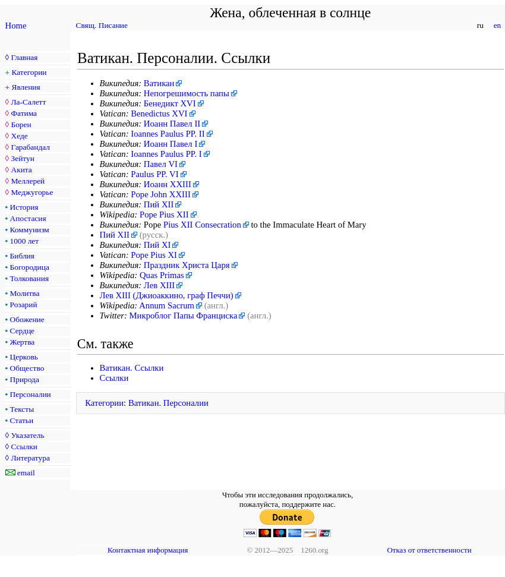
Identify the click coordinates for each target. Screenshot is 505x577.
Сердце (22, 330)
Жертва (22, 342)
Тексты (22, 409)
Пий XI (157, 245)
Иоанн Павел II (172, 123)
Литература (30, 457)
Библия (22, 255)
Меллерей (28, 180)
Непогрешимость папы (186, 93)
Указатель (27, 435)
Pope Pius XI (154, 255)
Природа (24, 379)
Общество (27, 368)
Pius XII (177, 224)
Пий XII (159, 204)
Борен (21, 124)
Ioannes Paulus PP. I (166, 154)
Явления (26, 87)
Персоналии (30, 394)
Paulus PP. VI (154, 174)
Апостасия (28, 218)
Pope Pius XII (164, 214)
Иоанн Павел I (170, 144)
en (497, 25)
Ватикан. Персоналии (168, 403)
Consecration (218, 224)
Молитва (25, 293)
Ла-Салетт (28, 101)
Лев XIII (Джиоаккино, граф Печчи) (166, 295)
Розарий (23, 304)
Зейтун (22, 158)
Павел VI (161, 164)
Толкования (29, 278)
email (26, 472)
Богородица (29, 267)
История (24, 207)
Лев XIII (159, 285)
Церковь (24, 356)
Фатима (24, 113)
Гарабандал (30, 147)
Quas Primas (162, 275)
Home (16, 25)
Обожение (27, 319)
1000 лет (24, 241)
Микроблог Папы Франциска (184, 315)
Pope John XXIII (161, 194)
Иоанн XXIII (167, 184)
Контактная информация (148, 550)
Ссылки (24, 446)
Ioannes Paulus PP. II (167, 133)
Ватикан (159, 83)
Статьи (22, 420)
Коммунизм (29, 229)
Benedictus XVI (159, 113)
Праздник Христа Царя (187, 265)
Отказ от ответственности (429, 550)
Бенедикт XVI (170, 103)
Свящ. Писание (102, 25)
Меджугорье (32, 192)
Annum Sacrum (166, 305)
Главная (24, 57)
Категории (29, 72)
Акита (21, 169)
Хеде (19, 135)
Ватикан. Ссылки (132, 368)
